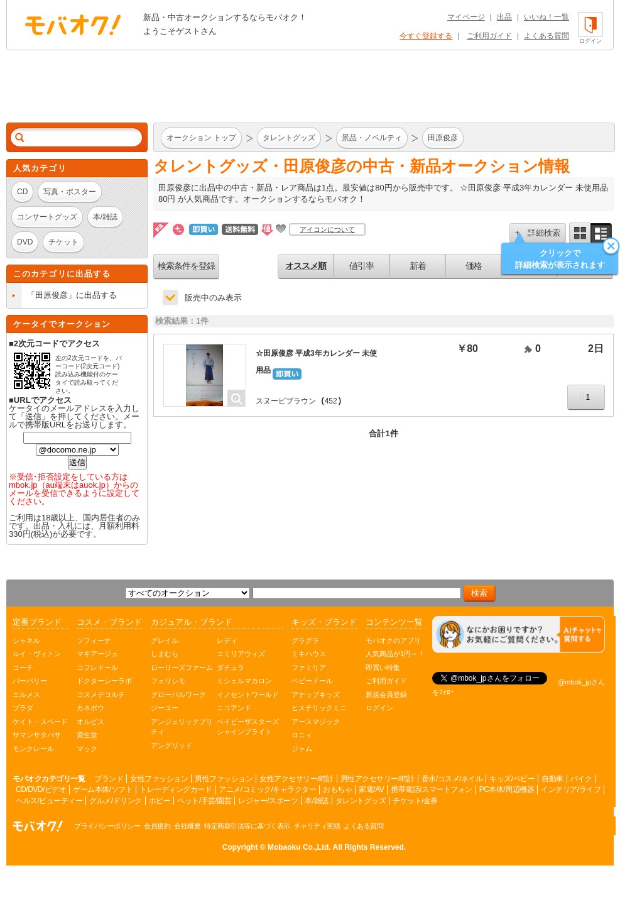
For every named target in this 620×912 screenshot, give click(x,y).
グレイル (164, 640)
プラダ (23, 707)
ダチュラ (230, 667)
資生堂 (87, 735)
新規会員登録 (386, 694)
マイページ (466, 17)
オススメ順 (305, 266)
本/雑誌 (316, 800)
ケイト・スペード (40, 721)
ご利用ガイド (489, 35)
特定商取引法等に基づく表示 (247, 826)
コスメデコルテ (101, 694)
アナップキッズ (315, 694)
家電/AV (371, 789)
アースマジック (315, 721)
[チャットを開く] (518, 634)
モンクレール (33, 748)
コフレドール (97, 667)
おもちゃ (337, 789)
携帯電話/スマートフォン (431, 789)
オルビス (90, 721)
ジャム (301, 748)
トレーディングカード (175, 789)
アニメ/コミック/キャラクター (267, 789)
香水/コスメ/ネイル (452, 778)
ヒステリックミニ (319, 707)
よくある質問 (546, 35)
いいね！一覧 (546, 17)
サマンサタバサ (37, 735)
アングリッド (171, 745)
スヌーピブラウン (286, 401)
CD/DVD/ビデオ (41, 789)
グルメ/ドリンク (115, 800)
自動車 (552, 778)
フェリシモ (168, 680)
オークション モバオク (72, 24)
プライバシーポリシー (107, 826)
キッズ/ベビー (512, 778)
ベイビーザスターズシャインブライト (248, 727)
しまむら (164, 653)
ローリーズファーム (182, 667)
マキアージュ (97, 653)
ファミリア (308, 667)
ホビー (160, 800)
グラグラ (305, 640)
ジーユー (164, 707)
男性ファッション (224, 778)
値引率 (361, 266)
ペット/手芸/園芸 (204, 800)
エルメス (26, 694)
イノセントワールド (248, 694)
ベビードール (312, 680)
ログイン (379, 707)
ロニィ (301, 735)
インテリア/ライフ (571, 789)
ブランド (108, 778)
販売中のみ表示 (213, 298)
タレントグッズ (360, 800)
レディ (227, 640)
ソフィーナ (94, 640)
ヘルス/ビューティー (49, 800)
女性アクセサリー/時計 (296, 778)
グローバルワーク (178, 694)
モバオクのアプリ (393, 640)
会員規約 (157, 826)
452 (331, 401)
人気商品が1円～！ (395, 653)
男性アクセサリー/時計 (377, 778)
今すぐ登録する (426, 35)
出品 (504, 17)
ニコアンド (234, 707)
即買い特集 (383, 667)
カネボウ (90, 707)
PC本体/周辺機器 (507, 789)
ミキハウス (308, 653)
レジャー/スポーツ (268, 800)
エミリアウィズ (241, 653)
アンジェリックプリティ (182, 727)
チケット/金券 (415, 800)
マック (87, 748)
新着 (418, 266)
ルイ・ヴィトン (37, 653)
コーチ (23, 667)
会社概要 (187, 826)
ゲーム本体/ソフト (103, 789)
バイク (581, 778)
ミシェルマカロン (244, 680)
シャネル (26, 640)
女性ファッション (159, 778)
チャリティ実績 (317, 826)
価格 (473, 266)
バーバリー (30, 680)
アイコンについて (327, 229)
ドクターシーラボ (104, 680)
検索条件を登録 (186, 266)
